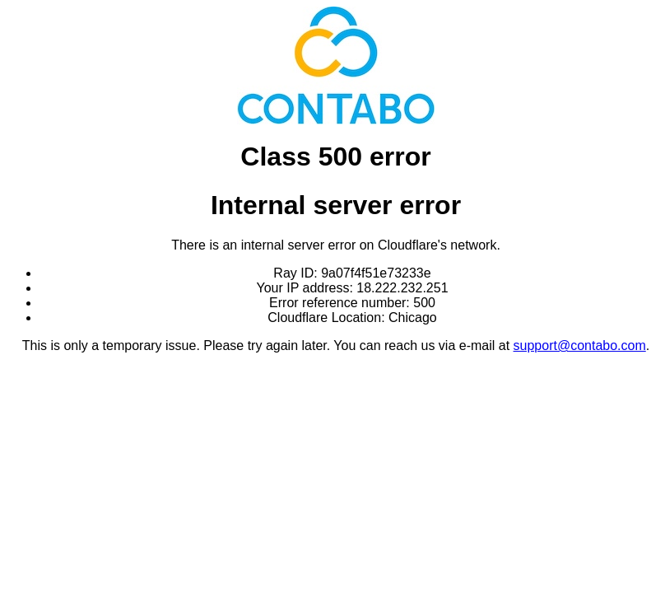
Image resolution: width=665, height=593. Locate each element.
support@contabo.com (580, 346)
